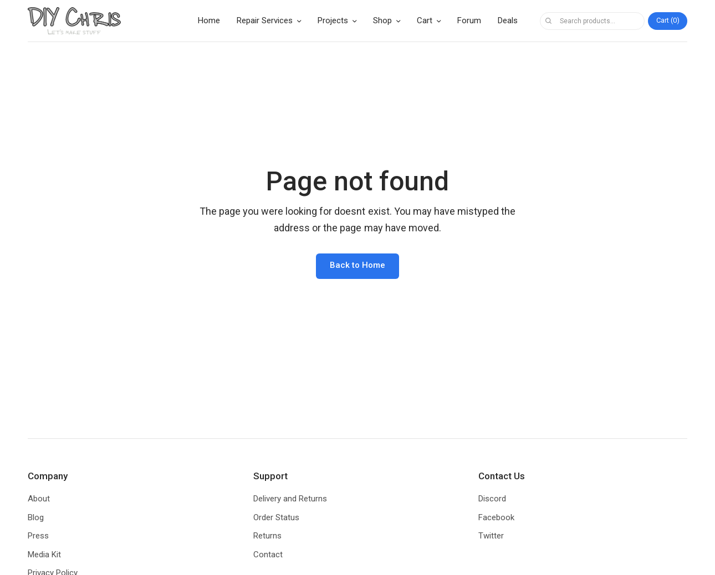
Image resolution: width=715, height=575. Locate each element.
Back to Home (357, 265)
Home (209, 20)
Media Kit (44, 555)
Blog (36, 517)
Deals (508, 20)
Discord (492, 499)
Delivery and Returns (290, 499)
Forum (469, 20)
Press (38, 536)
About (39, 499)
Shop (382, 20)
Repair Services (265, 20)
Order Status (276, 517)
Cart (424, 20)
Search (548, 21)
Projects (333, 20)
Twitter (491, 536)
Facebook (496, 517)
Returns (267, 536)
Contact (268, 555)
